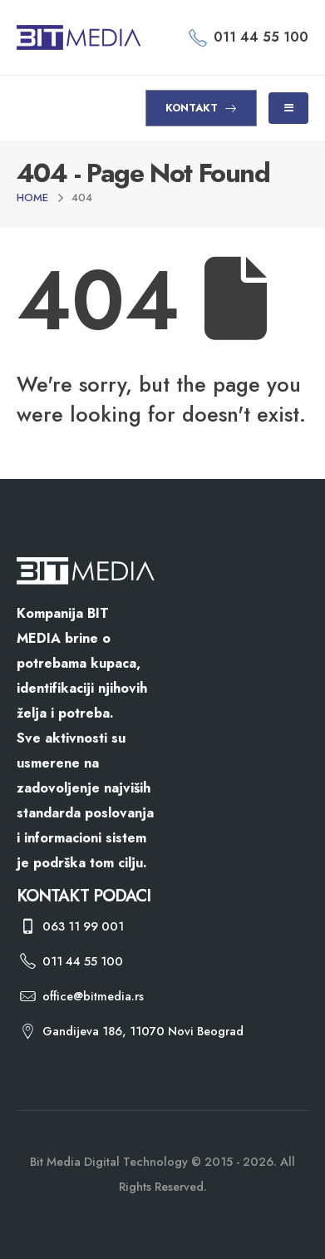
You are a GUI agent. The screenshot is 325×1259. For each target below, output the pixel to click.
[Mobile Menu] (288, 108)
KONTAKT (201, 108)
